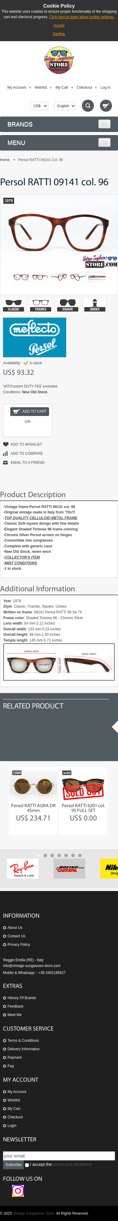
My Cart (62, 87)
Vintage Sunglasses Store (33, 1213)
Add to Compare (27, 453)
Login (12, 1126)
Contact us (16, 936)
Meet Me (15, 1015)
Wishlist (41, 87)
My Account (17, 87)
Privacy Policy (19, 944)
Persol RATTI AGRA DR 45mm (33, 808)
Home (5, 160)
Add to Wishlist (26, 444)
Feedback (15, 1006)
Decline (59, 34)
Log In (105, 87)
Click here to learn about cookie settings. (81, 17)
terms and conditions (72, 1164)
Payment (15, 1057)
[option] (33, 801)
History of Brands (22, 998)
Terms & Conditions (23, 1040)
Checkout (84, 87)
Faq (11, 1066)
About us (15, 928)
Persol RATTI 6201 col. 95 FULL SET (83, 808)
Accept (59, 25)
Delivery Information (24, 1049)
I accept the (58, 1164)
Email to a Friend (28, 462)
